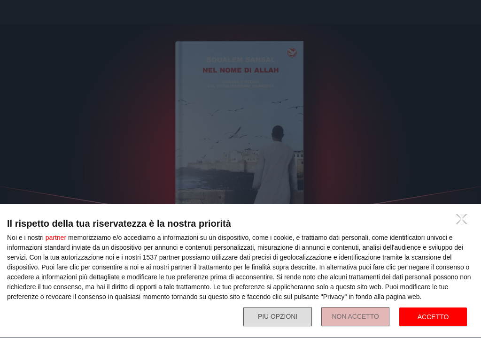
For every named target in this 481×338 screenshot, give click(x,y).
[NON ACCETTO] (464, 221)
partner (56, 237)
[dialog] (240, 271)
